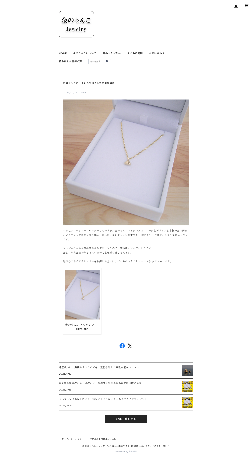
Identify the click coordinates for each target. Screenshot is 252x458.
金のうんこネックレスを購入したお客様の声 (89, 83)
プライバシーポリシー (73, 439)
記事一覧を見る (126, 419)
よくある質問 (135, 53)
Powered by (126, 451)
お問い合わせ (157, 53)
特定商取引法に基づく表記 (103, 439)
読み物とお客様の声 (70, 61)
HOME (63, 53)
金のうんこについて (84, 53)
